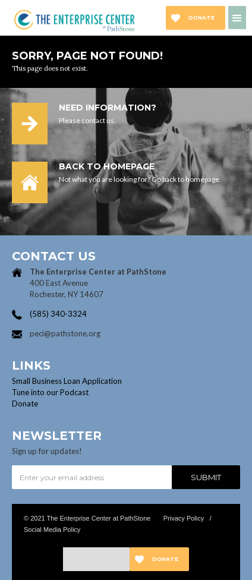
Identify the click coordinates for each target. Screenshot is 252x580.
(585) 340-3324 (58, 314)
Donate (25, 403)
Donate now (201, 22)
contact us (97, 120)
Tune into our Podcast (50, 392)
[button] (237, 17)
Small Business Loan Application (67, 381)
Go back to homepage (185, 179)
